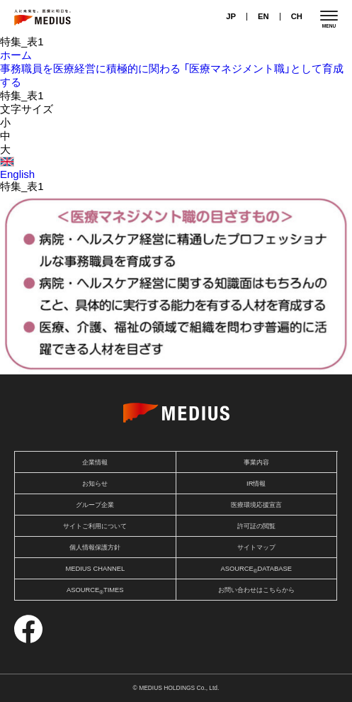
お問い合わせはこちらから (256, 590)
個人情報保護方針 (94, 547)
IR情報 (256, 483)
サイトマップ (256, 547)
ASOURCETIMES (95, 591)
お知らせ (95, 483)
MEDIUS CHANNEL (95, 568)
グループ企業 (95, 504)
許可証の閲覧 (256, 526)
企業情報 (95, 462)
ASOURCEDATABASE (256, 569)
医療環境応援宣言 (256, 504)
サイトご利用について (95, 526)
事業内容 (256, 462)
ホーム (16, 55)
